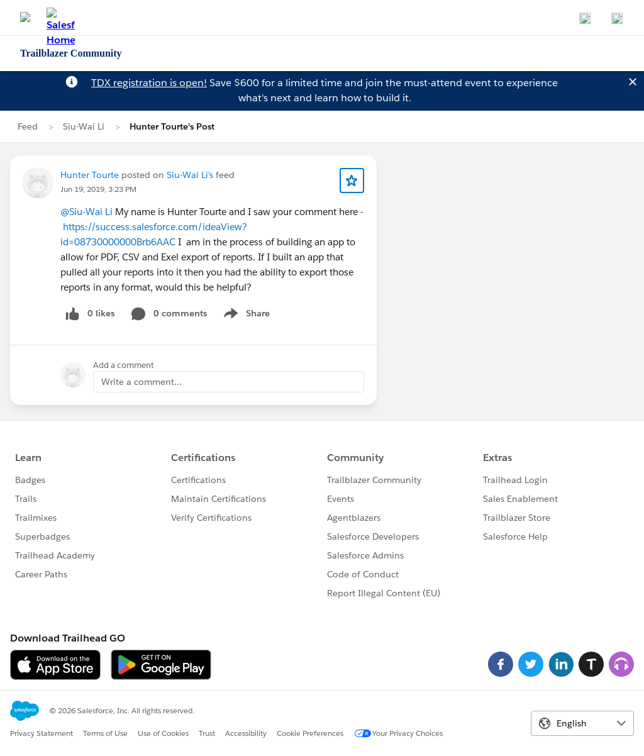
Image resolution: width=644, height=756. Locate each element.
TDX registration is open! (149, 82)
